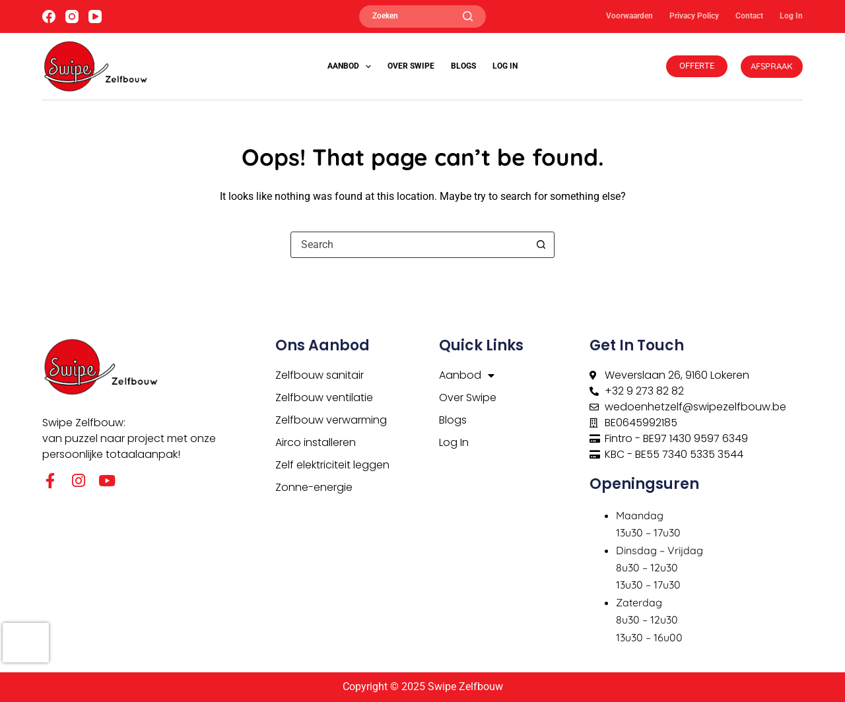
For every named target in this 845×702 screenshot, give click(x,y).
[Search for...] (409, 245)
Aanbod (351, 67)
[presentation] (26, 642)
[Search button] (540, 245)
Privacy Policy (694, 15)
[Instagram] (72, 16)
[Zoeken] (422, 16)
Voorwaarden (629, 15)
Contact (749, 15)
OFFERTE (696, 66)
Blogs (463, 66)
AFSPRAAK (772, 66)
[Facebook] (48, 16)
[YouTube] (95, 16)
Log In (791, 15)
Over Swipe (411, 66)
